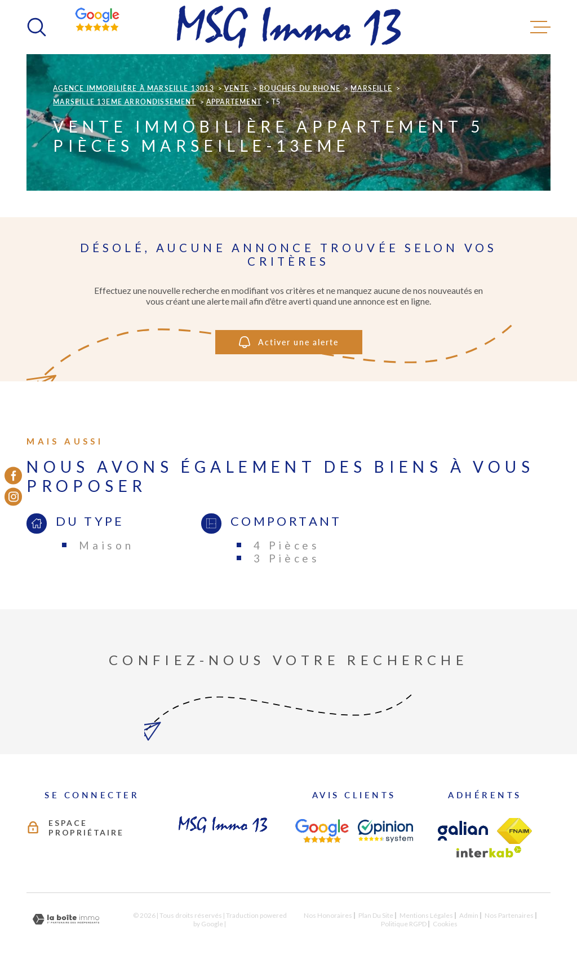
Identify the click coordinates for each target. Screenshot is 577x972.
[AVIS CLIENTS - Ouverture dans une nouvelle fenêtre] (322, 831)
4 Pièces (287, 545)
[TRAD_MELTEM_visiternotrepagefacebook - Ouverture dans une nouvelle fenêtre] (13, 475)
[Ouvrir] (36, 27)
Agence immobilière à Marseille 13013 (133, 88)
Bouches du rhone (299, 88)
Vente (236, 88)
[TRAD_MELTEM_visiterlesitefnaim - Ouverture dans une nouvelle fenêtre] (514, 831)
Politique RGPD (404, 924)
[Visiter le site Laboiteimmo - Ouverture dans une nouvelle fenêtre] (65, 919)
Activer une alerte (289, 343)
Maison (106, 545)
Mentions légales (426, 915)
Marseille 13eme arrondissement (124, 102)
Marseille (371, 88)
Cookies (445, 924)
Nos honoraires (328, 915)
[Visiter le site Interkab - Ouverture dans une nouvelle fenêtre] (489, 851)
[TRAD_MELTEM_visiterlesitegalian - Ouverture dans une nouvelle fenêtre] (463, 831)
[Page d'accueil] (289, 27)
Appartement (233, 102)
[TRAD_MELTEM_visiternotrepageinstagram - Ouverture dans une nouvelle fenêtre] (13, 496)
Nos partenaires (509, 915)
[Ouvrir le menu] (540, 27)
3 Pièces (287, 558)
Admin (468, 915)
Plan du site (375, 915)
